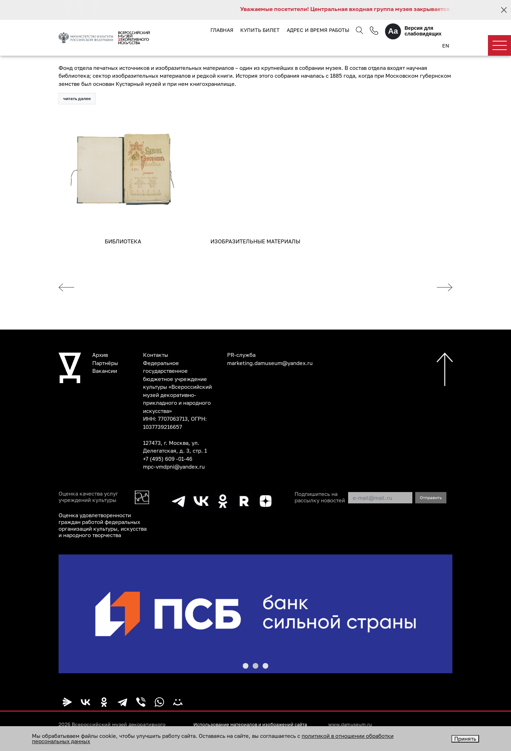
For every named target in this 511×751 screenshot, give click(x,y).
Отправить (431, 498)
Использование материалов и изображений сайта (255, 723)
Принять (465, 738)
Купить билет (260, 30)
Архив (100, 355)
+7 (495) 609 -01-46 (167, 459)
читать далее (77, 98)
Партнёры (105, 363)
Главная (221, 30)
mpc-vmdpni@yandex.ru (174, 467)
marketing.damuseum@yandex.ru (270, 363)
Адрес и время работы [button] (317, 30)
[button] (246, 665)
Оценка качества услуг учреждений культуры (88, 497)
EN (445, 46)
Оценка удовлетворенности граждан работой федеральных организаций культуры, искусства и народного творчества (103, 525)
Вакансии (104, 371)
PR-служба (241, 355)
